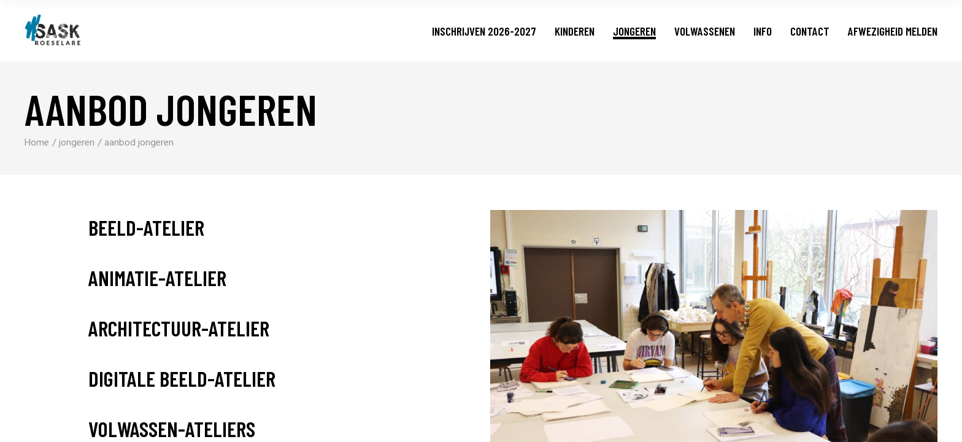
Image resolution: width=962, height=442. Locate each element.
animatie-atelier (157, 277)
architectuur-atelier (178, 328)
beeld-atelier (146, 227)
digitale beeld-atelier (182, 378)
